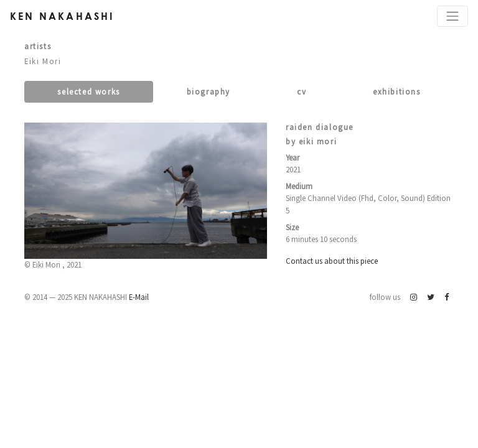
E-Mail (139, 297)
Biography (208, 91)
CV (301, 91)
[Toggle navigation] (452, 16)
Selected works (88, 91)
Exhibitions (397, 91)
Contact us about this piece (332, 261)
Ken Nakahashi (62, 16)
